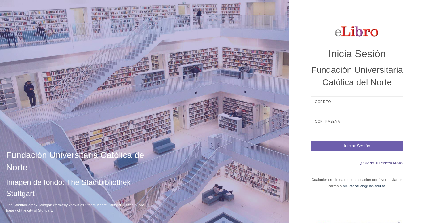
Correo (323, 102)
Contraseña (327, 122)
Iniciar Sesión (357, 145)
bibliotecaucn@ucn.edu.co (364, 186)
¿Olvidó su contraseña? (381, 163)
